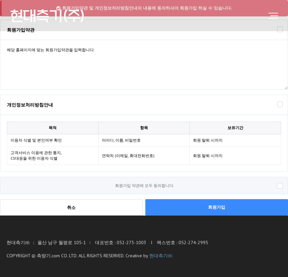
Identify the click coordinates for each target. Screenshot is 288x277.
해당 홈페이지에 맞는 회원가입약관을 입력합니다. (144, 64)
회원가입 (216, 207)
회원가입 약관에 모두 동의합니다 (144, 185)
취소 (71, 207)
